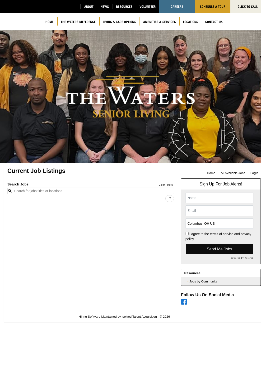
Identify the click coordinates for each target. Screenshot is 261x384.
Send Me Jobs (219, 249)
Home (211, 173)
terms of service (221, 234)
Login (254, 173)
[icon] (170, 198)
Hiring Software (89, 316)
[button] (169, 198)
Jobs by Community (203, 281)
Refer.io (249, 258)
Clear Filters (166, 184)
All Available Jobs (233, 173)
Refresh (184, 316)
